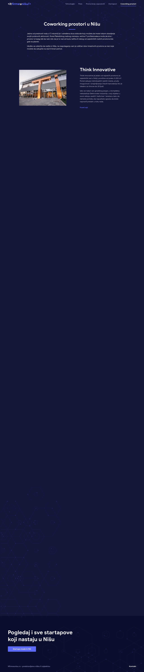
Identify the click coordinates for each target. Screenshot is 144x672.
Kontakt (132, 666)
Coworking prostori (128, 4)
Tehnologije (70, 4)
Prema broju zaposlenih (95, 4)
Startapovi (112, 4)
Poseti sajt (84, 107)
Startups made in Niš (22, 649)
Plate (80, 4)
